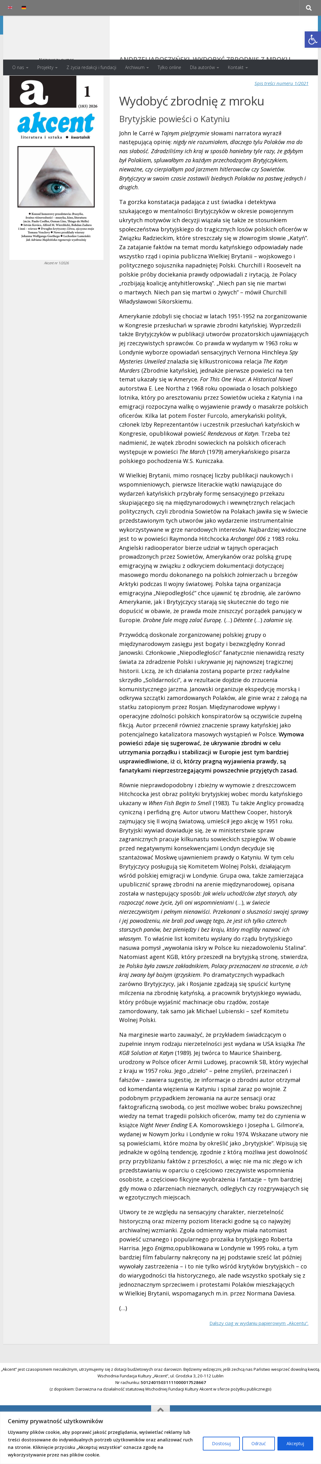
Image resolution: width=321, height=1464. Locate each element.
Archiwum (135, 67)
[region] (160, 1438)
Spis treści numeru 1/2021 (275, 108)
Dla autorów (202, 67)
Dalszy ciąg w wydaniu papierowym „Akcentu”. (246, 1348)
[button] (313, 39)
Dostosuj (221, 1443)
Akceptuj (295, 1443)
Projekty (45, 67)
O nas (18, 67)
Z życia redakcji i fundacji (91, 67)
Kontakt (236, 67)
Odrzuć (258, 1443)
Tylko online (169, 67)
